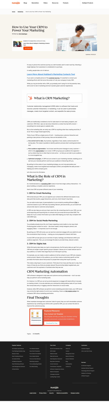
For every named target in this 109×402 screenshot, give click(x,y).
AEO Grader (53, 352)
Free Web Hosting (34, 367)
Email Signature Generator (56, 359)
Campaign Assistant (54, 375)
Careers (67, 352)
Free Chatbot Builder (34, 357)
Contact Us (68, 367)
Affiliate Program (85, 376)
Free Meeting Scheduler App (18, 352)
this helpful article (70, 291)
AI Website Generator (17, 362)
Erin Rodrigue (23, 34)
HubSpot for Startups (86, 373)
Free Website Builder (34, 349)
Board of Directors (70, 357)
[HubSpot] (54, 388)
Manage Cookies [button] (75, 394)
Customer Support (85, 349)
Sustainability (69, 364)
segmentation (40, 151)
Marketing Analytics (34, 362)
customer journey (54, 78)
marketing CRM (46, 184)
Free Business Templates (55, 367)
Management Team (70, 354)
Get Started (28, 48)
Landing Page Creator (55, 377)
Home (13, 11)
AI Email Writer (15, 370)
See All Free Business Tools (56, 349)
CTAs (75, 202)
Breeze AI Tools (15, 354)
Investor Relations (70, 359)
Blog (67, 362)
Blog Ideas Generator (55, 362)
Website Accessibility (62, 394)
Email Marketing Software (18, 364)
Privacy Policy (43, 394)
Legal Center (33, 394)
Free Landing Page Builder (36, 364)
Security (51, 394)
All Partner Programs (86, 366)
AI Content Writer (16, 359)
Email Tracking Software (17, 357)
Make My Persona (54, 357)
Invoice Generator (54, 364)
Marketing (20, 11)
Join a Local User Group (86, 352)
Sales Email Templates (35, 352)
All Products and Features (18, 349)
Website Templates (54, 372)
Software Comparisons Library (57, 370)
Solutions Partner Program (87, 368)
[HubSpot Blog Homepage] (16, 3)
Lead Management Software (18, 367)
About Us (68, 349)
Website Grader (53, 354)
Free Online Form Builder (35, 354)
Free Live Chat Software (35, 359)
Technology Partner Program (87, 371)
